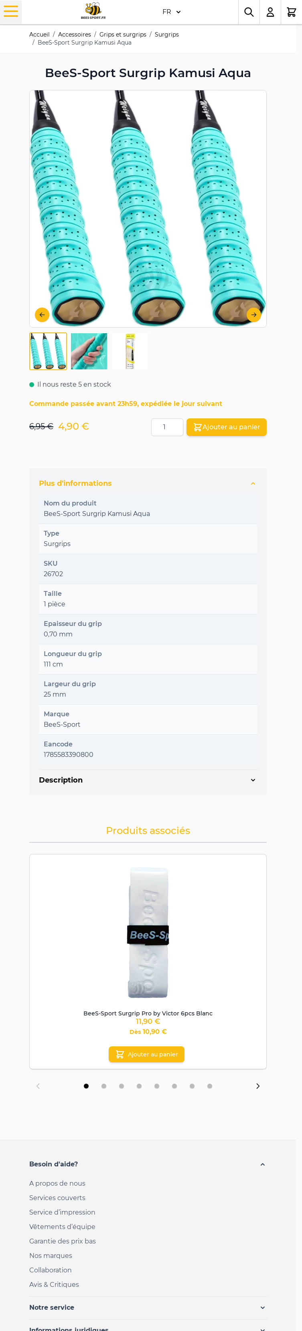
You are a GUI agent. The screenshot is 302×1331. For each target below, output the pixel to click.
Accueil (39, 34)
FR (171, 12)
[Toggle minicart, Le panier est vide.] (291, 12)
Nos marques (50, 1256)
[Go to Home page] (93, 10)
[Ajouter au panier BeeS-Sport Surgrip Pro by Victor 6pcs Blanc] (146, 1054)
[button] (148, 1164)
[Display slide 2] (104, 1086)
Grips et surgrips (122, 34)
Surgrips (167, 34)
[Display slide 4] (139, 1086)
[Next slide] (258, 1086)
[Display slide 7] (192, 1086)
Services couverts (57, 1198)
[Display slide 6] (174, 1086)
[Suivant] (253, 314)
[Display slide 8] (210, 1086)
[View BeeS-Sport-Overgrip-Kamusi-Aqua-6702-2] (89, 351)
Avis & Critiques (54, 1284)
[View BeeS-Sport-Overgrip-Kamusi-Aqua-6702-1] (48, 351)
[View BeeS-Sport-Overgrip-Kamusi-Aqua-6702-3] (130, 351)
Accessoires (74, 34)
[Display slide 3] (121, 1086)
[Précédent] (42, 314)
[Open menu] (10, 11)
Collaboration (50, 1270)
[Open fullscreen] (148, 209)
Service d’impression (62, 1212)
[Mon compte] (270, 12)
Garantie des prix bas (62, 1241)
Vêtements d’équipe (62, 1227)
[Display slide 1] (86, 1086)
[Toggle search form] (249, 12)
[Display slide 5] (157, 1086)
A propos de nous (57, 1183)
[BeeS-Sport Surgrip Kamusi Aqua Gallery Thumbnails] (89, 351)
